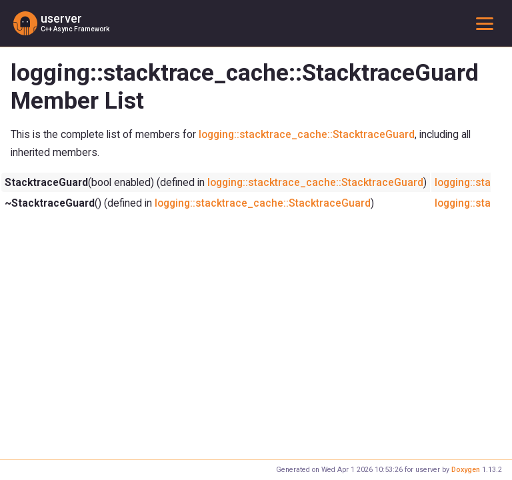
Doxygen (465, 469)
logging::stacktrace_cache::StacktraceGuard (307, 134)
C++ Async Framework (75, 29)
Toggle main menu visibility (487, 23)
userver (61, 19)
